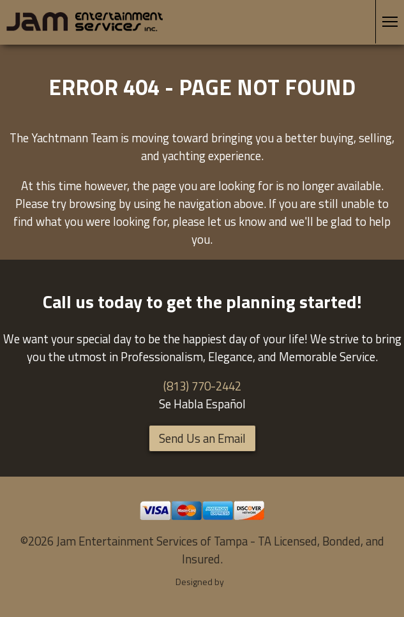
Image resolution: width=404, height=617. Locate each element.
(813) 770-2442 (202, 386)
